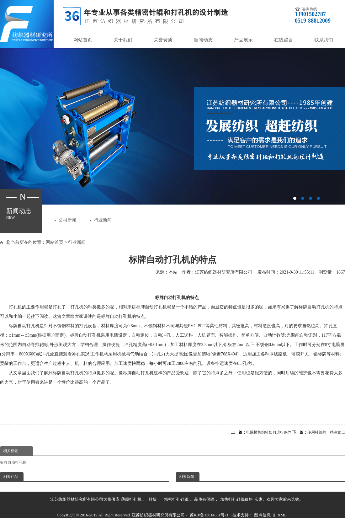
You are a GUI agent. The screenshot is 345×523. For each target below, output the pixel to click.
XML (282, 515)
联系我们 (323, 39)
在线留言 (283, 39)
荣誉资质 (163, 39)
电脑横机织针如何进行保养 (268, 432)
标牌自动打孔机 (13, 462)
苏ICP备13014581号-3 (209, 515)
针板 (153, 499)
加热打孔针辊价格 (236, 499)
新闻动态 (203, 39)
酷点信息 (262, 515)
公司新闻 (67, 220)
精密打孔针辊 (176, 499)
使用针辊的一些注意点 (326, 432)
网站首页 (82, 39)
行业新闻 (103, 220)
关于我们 (123, 39)
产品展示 (243, 39)
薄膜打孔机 (131, 499)
